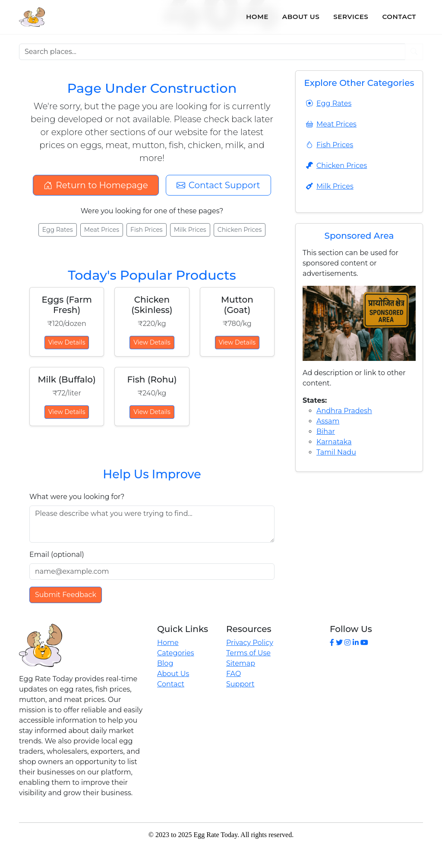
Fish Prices (146, 230)
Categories (175, 653)
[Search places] (212, 52)
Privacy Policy (249, 642)
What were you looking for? (76, 497)
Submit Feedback (65, 595)
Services (350, 17)
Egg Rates (57, 230)
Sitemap (240, 663)
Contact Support (218, 185)
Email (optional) (56, 554)
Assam (327, 421)
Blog (165, 663)
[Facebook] (332, 642)
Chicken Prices (240, 230)
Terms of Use (248, 653)
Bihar (325, 431)
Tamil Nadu (336, 452)
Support (240, 684)
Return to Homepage (96, 185)
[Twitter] (339, 642)
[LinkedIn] (356, 642)
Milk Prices (190, 230)
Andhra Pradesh (344, 411)
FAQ (233, 674)
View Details (66, 342)
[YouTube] (364, 642)
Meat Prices (101, 230)
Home (257, 17)
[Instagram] (347, 642)
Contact (399, 17)
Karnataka (334, 442)
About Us (300, 17)
